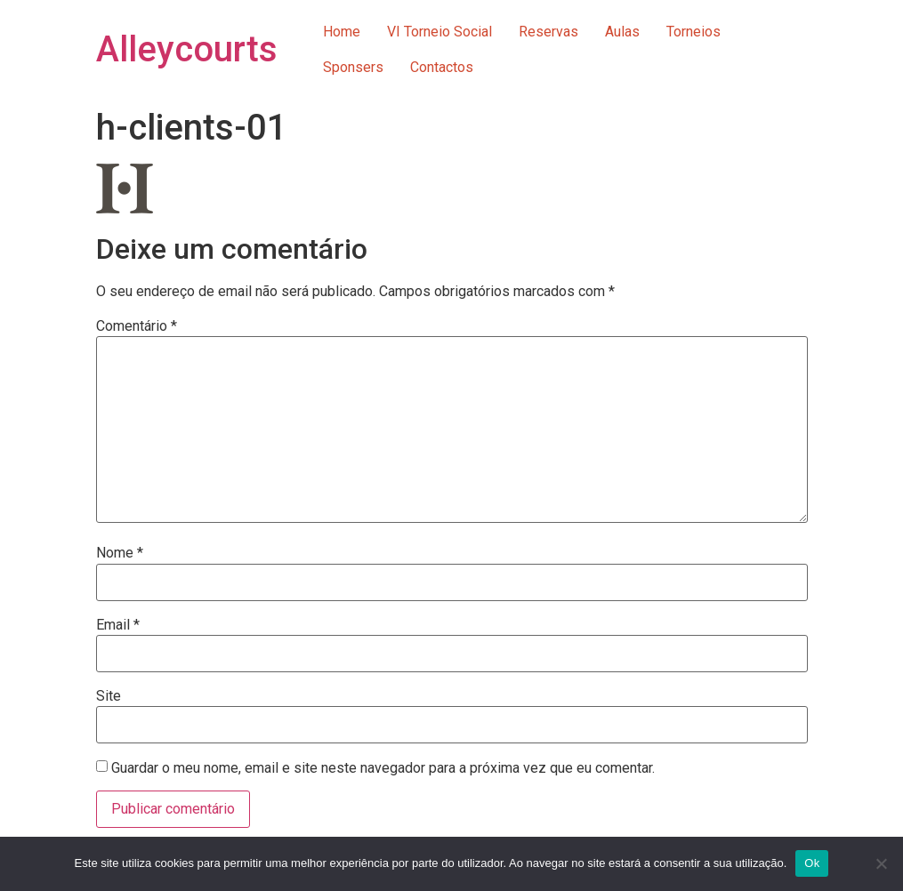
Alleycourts (187, 49)
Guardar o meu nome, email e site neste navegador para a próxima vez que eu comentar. (383, 768)
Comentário (136, 326)
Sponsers (353, 67)
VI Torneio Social (439, 31)
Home (341, 31)
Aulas (622, 31)
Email (118, 625)
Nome (119, 553)
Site (108, 696)
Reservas (548, 31)
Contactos (441, 67)
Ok (811, 863)
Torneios (693, 31)
